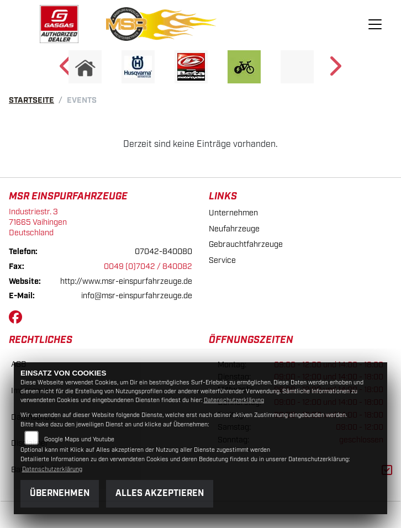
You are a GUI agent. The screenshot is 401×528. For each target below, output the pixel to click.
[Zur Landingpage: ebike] (244, 66)
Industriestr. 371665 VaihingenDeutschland (38, 222)
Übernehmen (59, 493)
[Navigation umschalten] (375, 24)
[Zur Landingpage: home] (85, 66)
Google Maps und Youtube (79, 439)
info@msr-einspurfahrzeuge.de (136, 296)
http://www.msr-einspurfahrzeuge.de (126, 281)
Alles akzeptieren (159, 493)
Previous (66, 69)
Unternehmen (233, 213)
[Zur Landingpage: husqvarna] (138, 66)
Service (222, 260)
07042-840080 (163, 251)
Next (334, 69)
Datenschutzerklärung (234, 400)
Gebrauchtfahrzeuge (246, 244)
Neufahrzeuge (234, 229)
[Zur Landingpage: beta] (191, 66)
